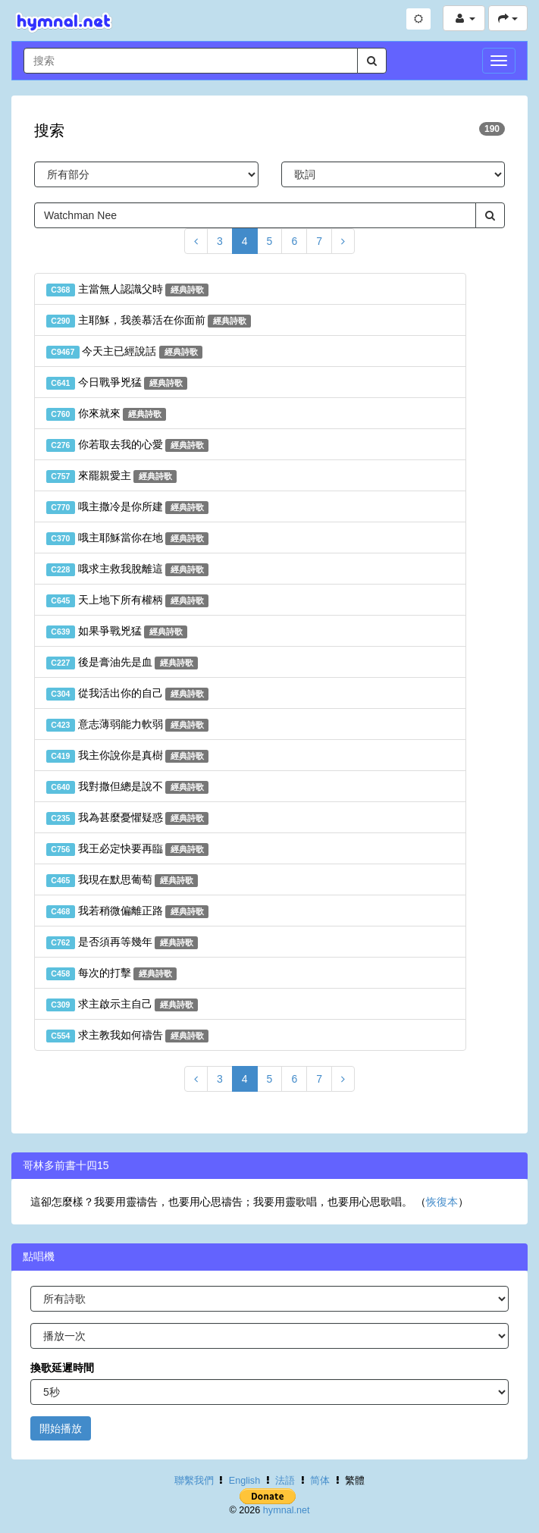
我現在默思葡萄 (122, 880)
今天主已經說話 (124, 352)
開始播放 (60, 1428)
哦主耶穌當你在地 (127, 538)
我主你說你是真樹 (127, 756)
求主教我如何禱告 (127, 1035)
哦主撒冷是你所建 (127, 507)
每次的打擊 (111, 973)
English (244, 1480)
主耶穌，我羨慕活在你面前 (148, 321)
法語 (285, 1480)
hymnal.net (286, 1510)
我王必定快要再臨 (127, 849)
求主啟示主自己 (122, 1004)
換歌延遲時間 (62, 1368)
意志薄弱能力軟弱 (127, 725)
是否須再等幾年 (122, 942)
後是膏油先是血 (122, 662)
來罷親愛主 (111, 476)
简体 (320, 1480)
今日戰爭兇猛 (116, 383)
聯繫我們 (194, 1480)
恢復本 (442, 1202)
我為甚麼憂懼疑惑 (127, 818)
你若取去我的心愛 (127, 445)
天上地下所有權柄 (127, 600)
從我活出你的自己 (127, 694)
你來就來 (106, 414)
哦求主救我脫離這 (127, 569)
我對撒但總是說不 (127, 787)
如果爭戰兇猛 (116, 631)
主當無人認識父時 (127, 289)
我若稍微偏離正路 (127, 911)
